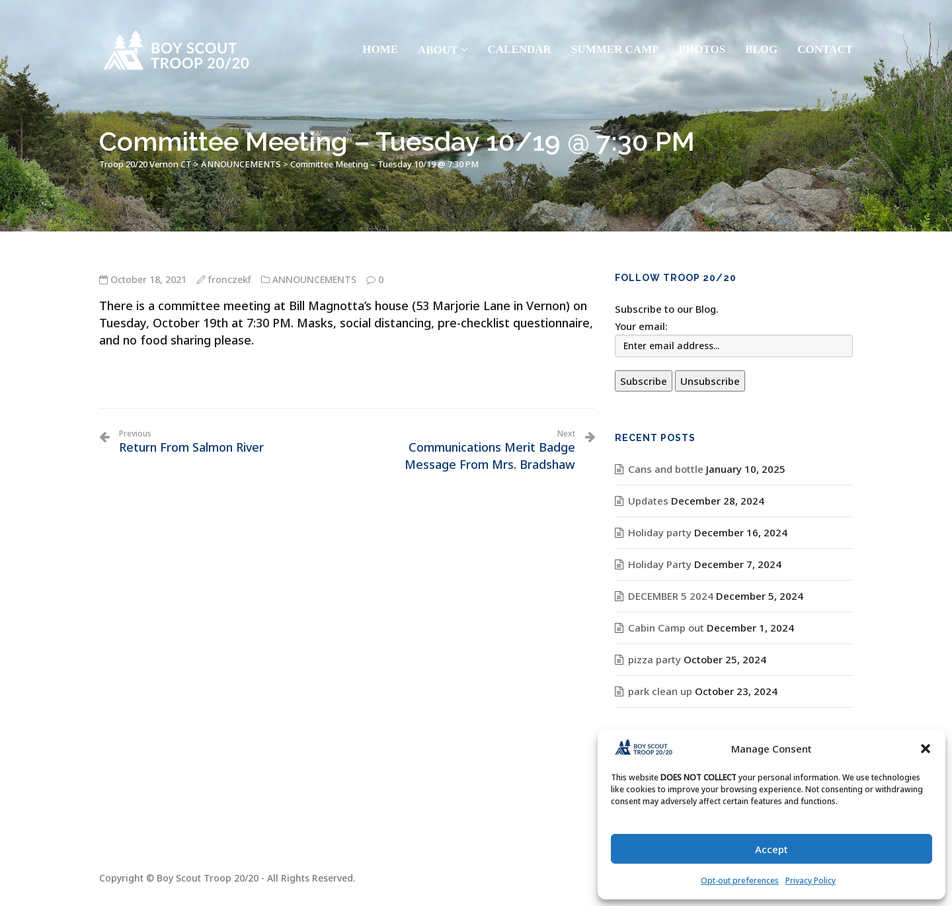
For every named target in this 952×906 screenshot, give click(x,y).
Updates (648, 500)
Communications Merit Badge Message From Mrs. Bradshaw (466, 450)
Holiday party (660, 532)
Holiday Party (660, 564)
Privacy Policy (810, 880)
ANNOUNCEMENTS (314, 279)
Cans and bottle (665, 468)
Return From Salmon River (191, 442)
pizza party (654, 659)
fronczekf (229, 279)
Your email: (641, 326)
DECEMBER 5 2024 (670, 595)
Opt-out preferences (740, 880)
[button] (925, 748)
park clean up (660, 691)
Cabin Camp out (666, 627)
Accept (771, 849)
